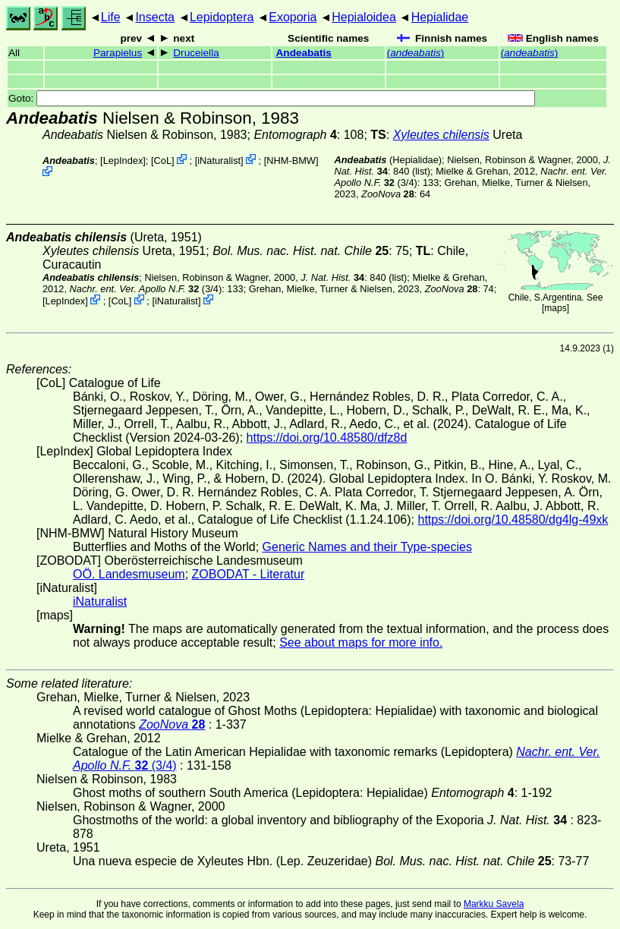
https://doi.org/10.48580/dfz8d (327, 437)
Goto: (271, 98)
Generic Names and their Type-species (367, 546)
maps (555, 308)
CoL (163, 160)
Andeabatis (304, 52)
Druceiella (196, 52)
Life (111, 17)
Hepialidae (440, 17)
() (416, 52)
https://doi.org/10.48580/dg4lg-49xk (512, 519)
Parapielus (117, 52)
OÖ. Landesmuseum (129, 574)
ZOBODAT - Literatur (248, 574)
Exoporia (292, 17)
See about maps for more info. (360, 642)
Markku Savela (494, 904)
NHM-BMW (291, 160)
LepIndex (123, 160)
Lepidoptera (222, 17)
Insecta (155, 17)
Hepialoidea (364, 17)
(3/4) (146, 288)
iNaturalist (219, 160)
